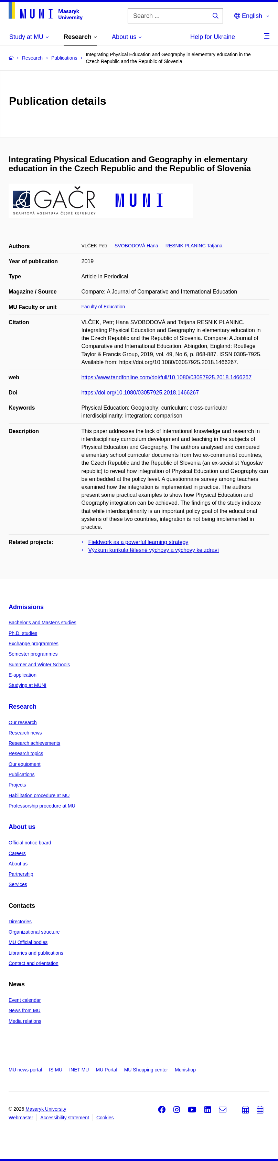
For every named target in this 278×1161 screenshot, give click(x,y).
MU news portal (25, 1069)
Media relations (25, 1021)
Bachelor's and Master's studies (42, 622)
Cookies (105, 1117)
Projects (17, 785)
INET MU (79, 1069)
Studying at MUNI (27, 685)
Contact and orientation (33, 963)
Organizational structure (34, 932)
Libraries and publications (36, 953)
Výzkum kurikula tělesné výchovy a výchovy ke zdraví (153, 550)
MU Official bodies (28, 942)
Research (22, 706)
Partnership (21, 874)
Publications (22, 774)
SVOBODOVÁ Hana (136, 245)
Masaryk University (45, 1109)
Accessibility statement (64, 1117)
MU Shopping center (146, 1069)
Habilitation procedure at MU (39, 795)
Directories (20, 921)
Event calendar (25, 1000)
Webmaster (21, 1117)
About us (22, 826)
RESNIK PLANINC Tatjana (193, 245)
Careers (17, 853)
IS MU (55, 1069)
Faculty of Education (103, 306)
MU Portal (106, 1069)
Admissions (26, 607)
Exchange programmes (33, 643)
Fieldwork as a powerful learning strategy (138, 542)
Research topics (26, 753)
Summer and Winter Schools (39, 664)
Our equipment (25, 764)
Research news (25, 733)
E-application (22, 675)
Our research (23, 722)
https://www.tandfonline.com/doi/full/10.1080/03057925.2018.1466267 (167, 377)
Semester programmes (33, 654)
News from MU (25, 1010)
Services (18, 884)
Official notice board (30, 842)
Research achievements (34, 743)
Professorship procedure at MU (42, 806)
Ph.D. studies (23, 633)
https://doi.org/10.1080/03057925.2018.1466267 (140, 392)
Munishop (185, 1069)
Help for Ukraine (212, 36)
